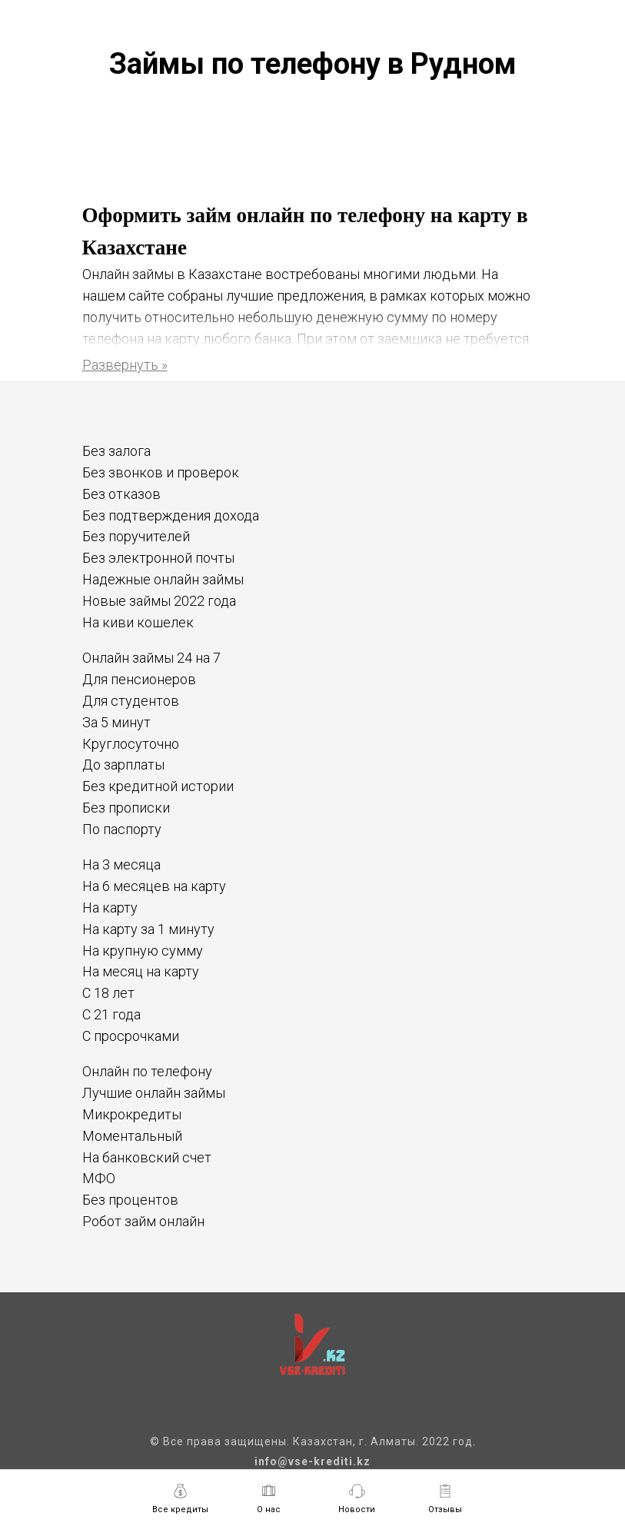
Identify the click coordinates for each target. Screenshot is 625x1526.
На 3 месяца (121, 864)
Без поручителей (136, 536)
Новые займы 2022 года (159, 601)
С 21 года (111, 1014)
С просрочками (130, 1036)
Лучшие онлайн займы (153, 1093)
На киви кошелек (138, 622)
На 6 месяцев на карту (154, 886)
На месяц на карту (140, 971)
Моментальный (132, 1136)
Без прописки (126, 808)
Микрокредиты (131, 1114)
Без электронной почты (158, 558)
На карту (110, 907)
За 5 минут (116, 722)
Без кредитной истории (158, 786)
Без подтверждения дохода (170, 515)
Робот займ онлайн (143, 1221)
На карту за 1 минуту (148, 929)
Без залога (116, 451)
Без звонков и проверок (160, 472)
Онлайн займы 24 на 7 (151, 658)
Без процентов (130, 1200)
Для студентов (130, 701)
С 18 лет (108, 993)
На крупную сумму (142, 951)
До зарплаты (123, 764)
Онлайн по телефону (147, 1071)
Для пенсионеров (139, 679)
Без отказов (121, 494)
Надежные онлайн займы (163, 579)
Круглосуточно (130, 744)
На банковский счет (146, 1157)
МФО (98, 1178)
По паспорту (121, 829)
